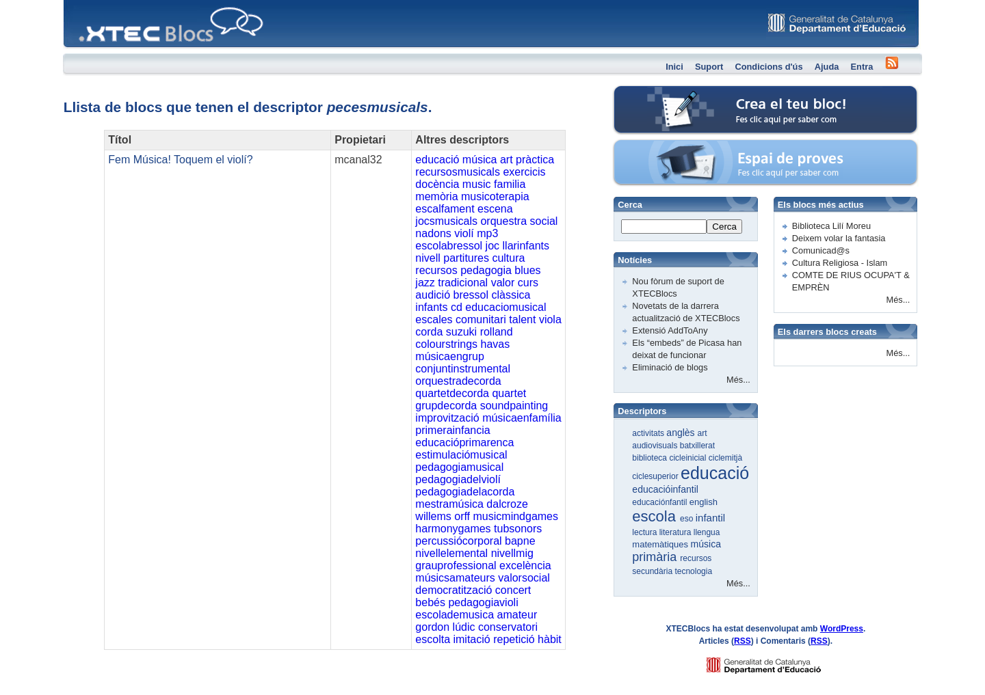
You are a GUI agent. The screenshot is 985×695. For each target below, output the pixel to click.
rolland (496, 332)
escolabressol (448, 245)
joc (492, 245)
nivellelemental (451, 553)
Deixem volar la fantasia (839, 238)
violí (463, 233)
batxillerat (697, 445)
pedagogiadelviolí (458, 479)
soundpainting (514, 405)
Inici (674, 67)
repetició (513, 639)
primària (656, 557)
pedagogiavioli (483, 602)
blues (527, 270)
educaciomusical (505, 307)
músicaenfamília (522, 418)
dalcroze (506, 504)
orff (462, 516)
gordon (432, 627)
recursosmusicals (457, 172)
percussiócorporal (458, 541)
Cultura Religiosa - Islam (839, 263)
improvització (447, 418)
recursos (436, 270)
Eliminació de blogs (669, 367)
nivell (427, 258)
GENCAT (777, 662)
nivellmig (512, 553)
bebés (430, 602)
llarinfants (526, 245)
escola (656, 516)
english (704, 502)
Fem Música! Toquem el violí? (180, 159)
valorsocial (524, 578)
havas (495, 344)
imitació (471, 639)
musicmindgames (515, 516)
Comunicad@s (821, 250)
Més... (738, 379)
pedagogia (486, 270)
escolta (432, 639)
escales (433, 319)
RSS (742, 641)
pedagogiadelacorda (464, 492)
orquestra (503, 221)
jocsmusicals (446, 221)
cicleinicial (688, 458)
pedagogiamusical (459, 467)
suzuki (461, 332)
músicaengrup (449, 356)
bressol (470, 295)
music (476, 184)
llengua (707, 532)
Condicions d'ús (768, 67)
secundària (653, 571)
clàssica (511, 295)
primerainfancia (452, 430)
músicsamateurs (455, 578)
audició (432, 295)
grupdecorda (446, 405)
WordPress (841, 628)
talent (522, 319)
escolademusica (454, 615)
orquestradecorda (458, 381)
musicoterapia (495, 196)
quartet (509, 393)
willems (433, 516)
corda (429, 332)
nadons (433, 233)
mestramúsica (449, 504)
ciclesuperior (656, 476)
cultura (508, 258)
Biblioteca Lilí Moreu (831, 226)
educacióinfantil (665, 489)
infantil (710, 517)
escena (495, 209)
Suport (709, 67)
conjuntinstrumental (462, 368)
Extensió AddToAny (669, 330)
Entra (862, 67)
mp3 (487, 233)
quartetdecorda (452, 393)
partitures (466, 258)
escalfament (444, 209)
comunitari (481, 319)
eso (688, 518)
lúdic (464, 627)
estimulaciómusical (461, 455)
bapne (520, 541)
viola (550, 319)
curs (528, 282)
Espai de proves (671, 146)
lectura (645, 532)
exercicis (524, 172)
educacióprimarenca (464, 442)
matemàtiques (661, 544)
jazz (424, 282)
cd (456, 307)
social (544, 221)
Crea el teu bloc (671, 92)
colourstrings (446, 344)
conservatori (508, 627)
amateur (517, 615)
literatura (676, 532)
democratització (453, 590)
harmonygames (452, 528)
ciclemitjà (725, 458)
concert (513, 590)
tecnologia (693, 571)
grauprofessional (455, 565)
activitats (649, 433)
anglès (681, 432)
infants (431, 307)
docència (437, 184)
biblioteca (650, 458)
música (479, 159)
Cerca (724, 226)
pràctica (535, 159)
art (506, 159)
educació (437, 159)
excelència (525, 565)
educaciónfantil (660, 502)
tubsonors (518, 528)
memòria (436, 196)
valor (503, 282)
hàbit (550, 639)
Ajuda (827, 67)
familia (509, 184)
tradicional (463, 282)
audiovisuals (655, 445)
